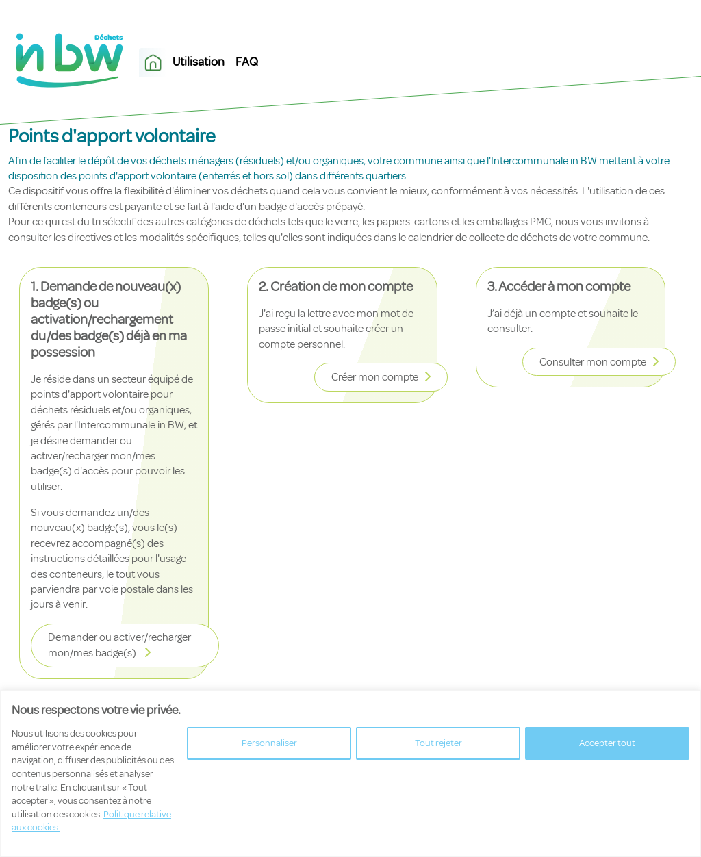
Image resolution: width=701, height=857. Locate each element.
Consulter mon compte (592, 362)
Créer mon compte (374, 377)
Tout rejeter (438, 743)
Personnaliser (269, 743)
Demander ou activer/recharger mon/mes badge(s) (119, 645)
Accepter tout (607, 743)
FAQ (246, 61)
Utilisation (199, 61)
